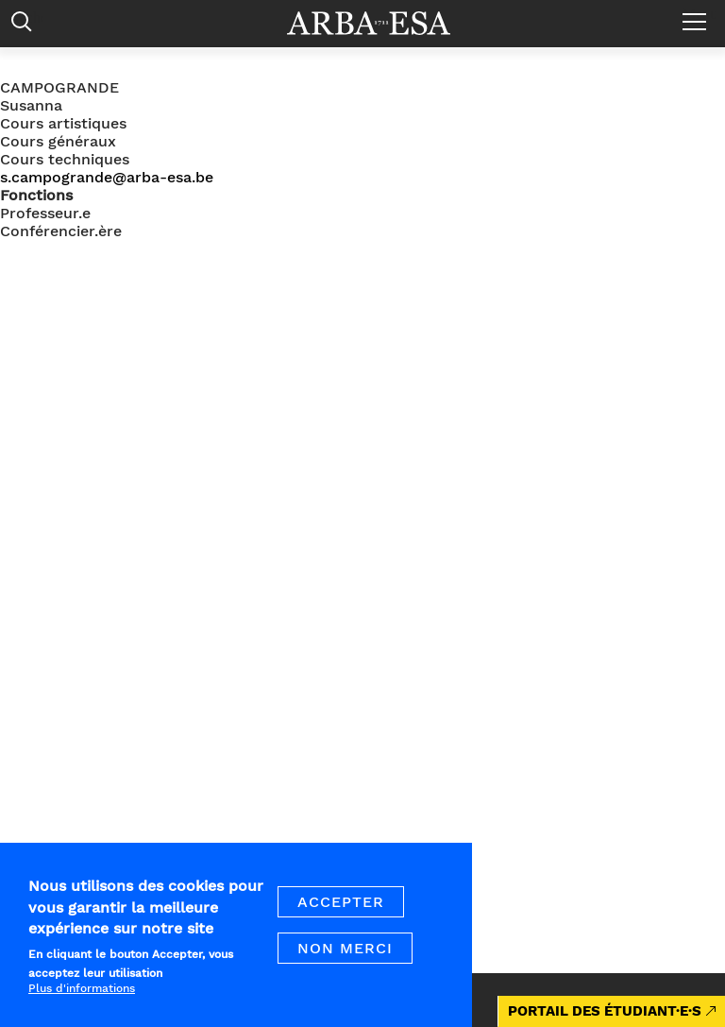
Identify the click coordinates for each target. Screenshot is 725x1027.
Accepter (340, 906)
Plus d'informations (81, 991)
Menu (699, 14)
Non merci (345, 952)
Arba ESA (381, 23)
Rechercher (25, 26)
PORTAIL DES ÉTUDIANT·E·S (604, 1010)
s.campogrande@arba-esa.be (106, 177)
